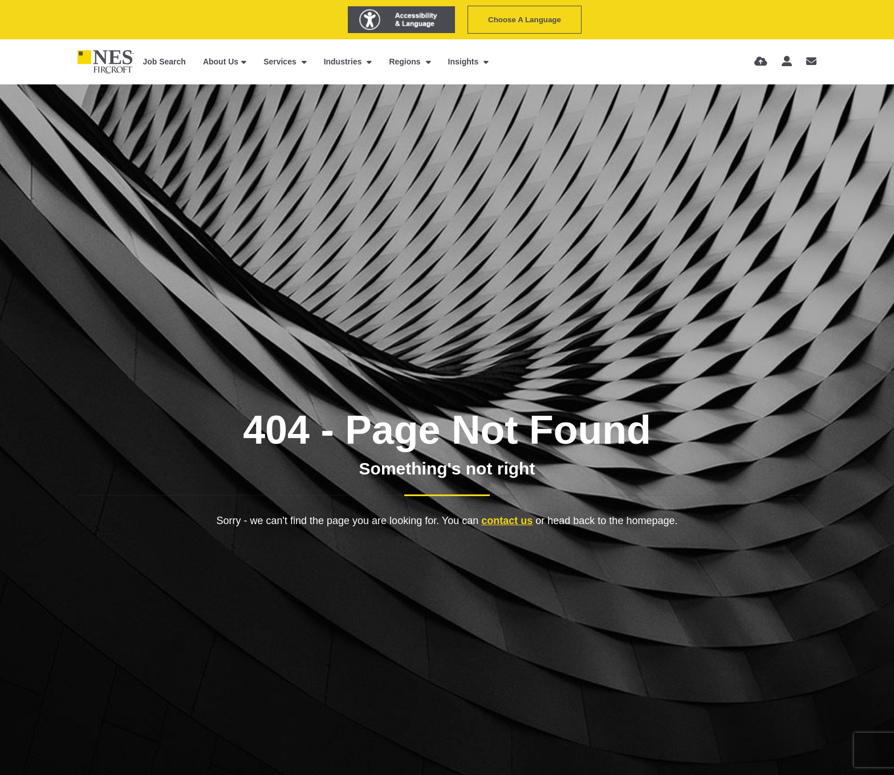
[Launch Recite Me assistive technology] (401, 20)
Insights (464, 61)
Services (281, 61)
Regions (405, 61)
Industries (344, 61)
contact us (507, 520)
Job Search (164, 61)
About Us (220, 61)
